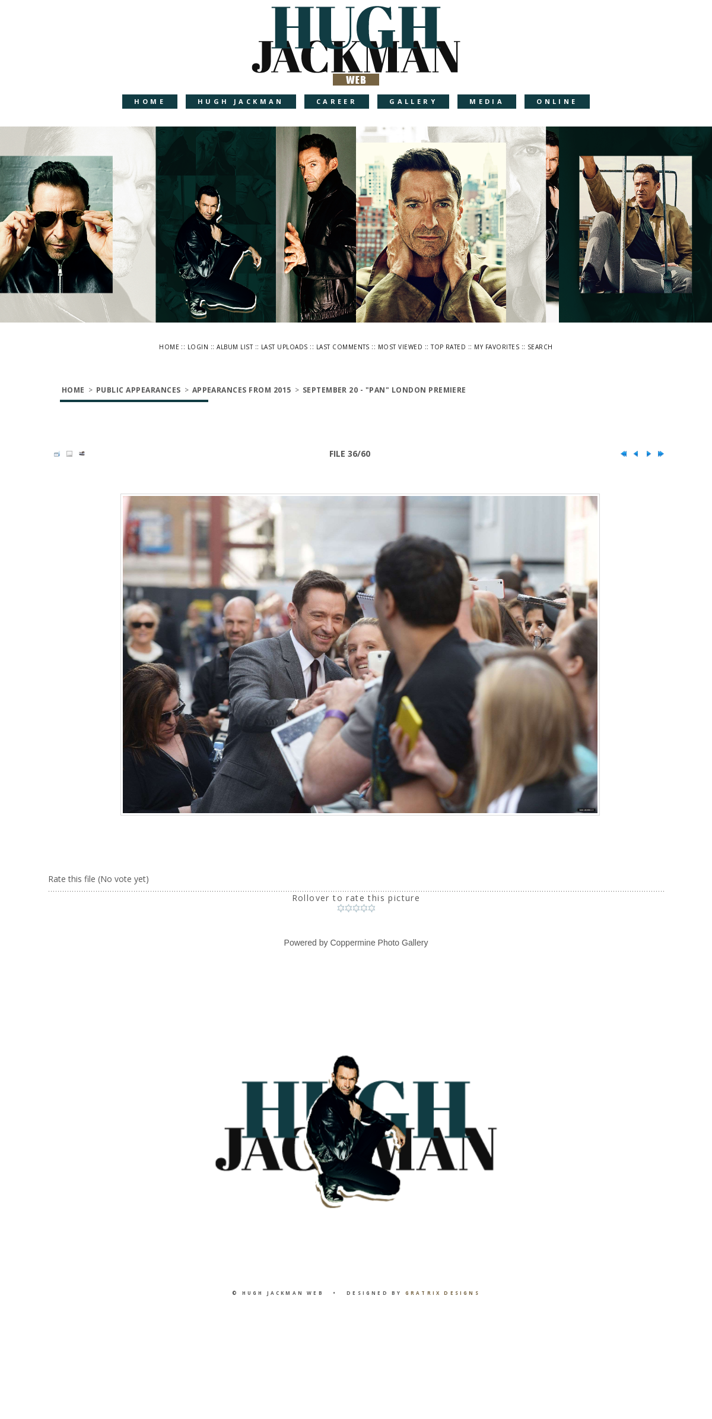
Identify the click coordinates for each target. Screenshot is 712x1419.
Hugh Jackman (241, 101)
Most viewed (400, 347)
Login (197, 347)
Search (540, 347)
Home (150, 101)
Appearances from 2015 (241, 390)
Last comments (343, 347)
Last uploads (284, 347)
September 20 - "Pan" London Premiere (384, 390)
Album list (235, 347)
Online (556, 101)
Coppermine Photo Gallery (379, 942)
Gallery (413, 101)
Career (336, 101)
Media (486, 101)
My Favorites (496, 347)
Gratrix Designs (442, 1293)
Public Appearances (138, 390)
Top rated (448, 347)
